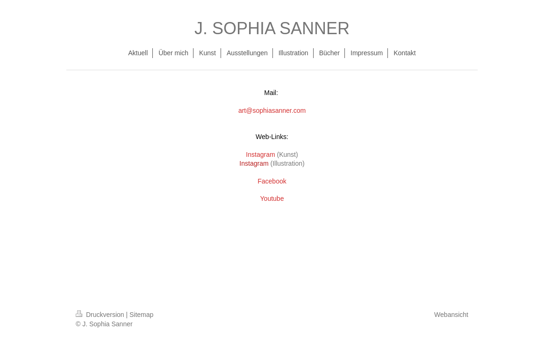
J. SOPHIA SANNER (272, 28)
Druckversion (101, 314)
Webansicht (451, 314)
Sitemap (141, 314)
